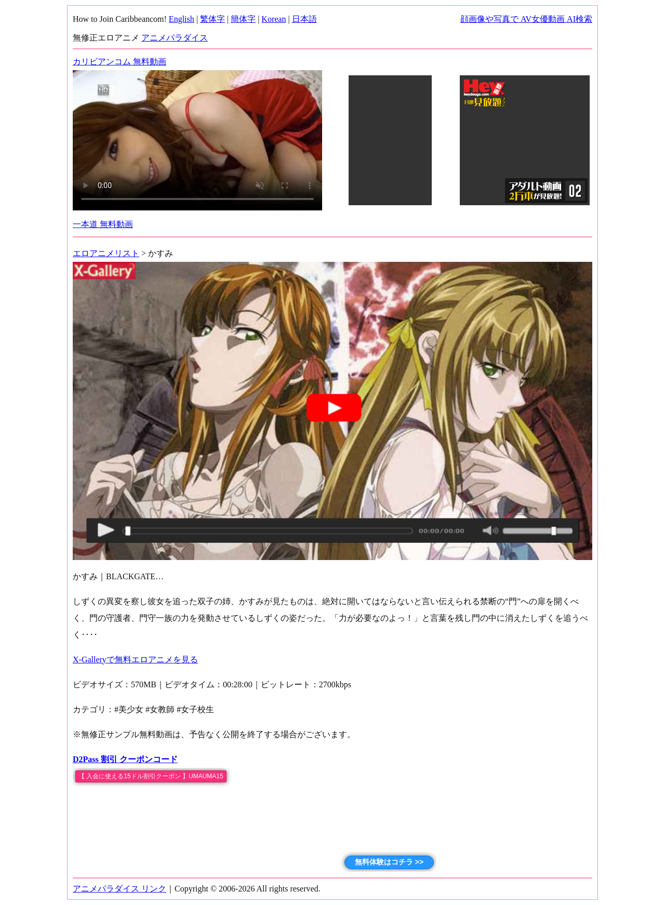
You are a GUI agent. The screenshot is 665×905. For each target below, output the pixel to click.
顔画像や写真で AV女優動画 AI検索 (526, 19)
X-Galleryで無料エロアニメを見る (135, 659)
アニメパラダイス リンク (119, 888)
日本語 (304, 19)
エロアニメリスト (106, 253)
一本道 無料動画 (103, 224)
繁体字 (212, 19)
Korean (273, 19)
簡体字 (243, 19)
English (181, 19)
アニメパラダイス (174, 37)
